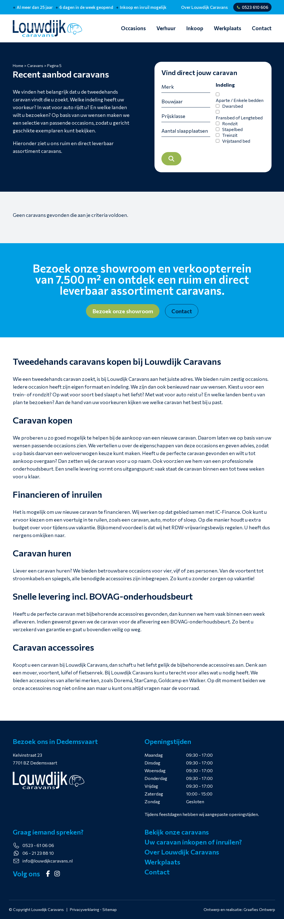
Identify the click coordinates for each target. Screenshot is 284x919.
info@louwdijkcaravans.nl (47, 860)
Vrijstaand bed (236, 143)
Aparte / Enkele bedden (239, 103)
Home (18, 65)
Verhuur (166, 28)
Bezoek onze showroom (122, 313)
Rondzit (230, 126)
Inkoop (194, 28)
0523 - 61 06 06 (38, 845)
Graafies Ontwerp (259, 909)
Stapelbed (232, 132)
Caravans (35, 65)
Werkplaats (227, 28)
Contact (262, 28)
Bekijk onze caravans (176, 832)
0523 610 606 (252, 7)
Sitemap (109, 909)
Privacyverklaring (84, 909)
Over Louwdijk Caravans (204, 7)
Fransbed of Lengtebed (239, 120)
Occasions (133, 28)
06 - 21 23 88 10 (38, 853)
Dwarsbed (232, 108)
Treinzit (229, 137)
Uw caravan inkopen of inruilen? (193, 842)
